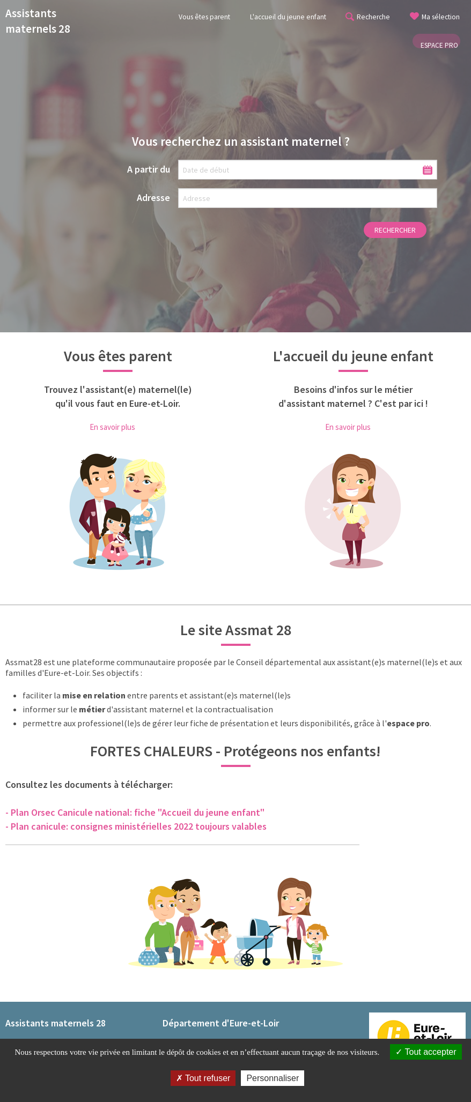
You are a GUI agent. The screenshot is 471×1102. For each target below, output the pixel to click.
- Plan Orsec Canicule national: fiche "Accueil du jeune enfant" (134, 812)
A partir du (148, 169)
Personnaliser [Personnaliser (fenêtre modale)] (272, 1078)
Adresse (153, 197)
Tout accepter (425, 1051)
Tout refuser (203, 1078)
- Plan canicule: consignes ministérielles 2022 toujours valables (136, 826)
